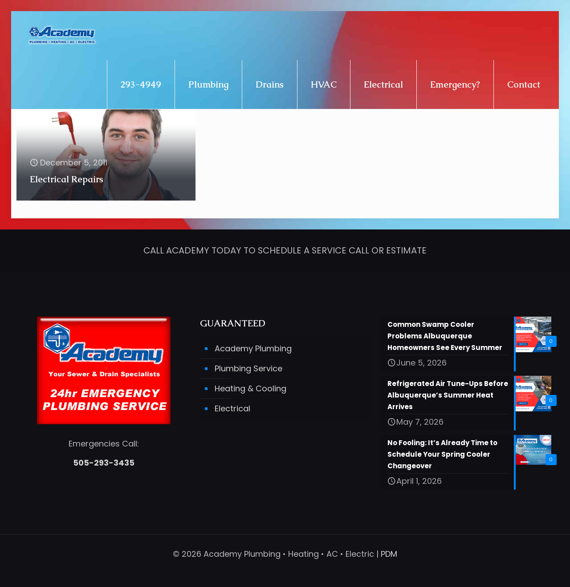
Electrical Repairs (66, 179)
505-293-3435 (103, 462)
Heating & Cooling (250, 388)
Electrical (232, 408)
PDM (389, 553)
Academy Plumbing (253, 348)
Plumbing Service (248, 368)
